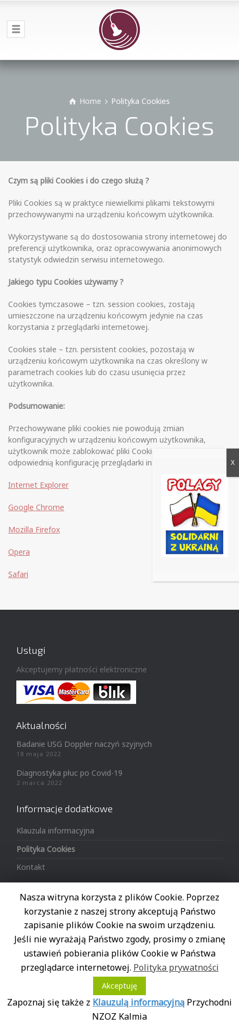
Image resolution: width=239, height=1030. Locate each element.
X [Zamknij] (233, 462)
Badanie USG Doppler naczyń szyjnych (84, 744)
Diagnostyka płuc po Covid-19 (69, 773)
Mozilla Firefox (34, 529)
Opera (19, 552)
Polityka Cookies (45, 849)
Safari (18, 574)
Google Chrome (36, 507)
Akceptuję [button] (119, 985)
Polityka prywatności (176, 967)
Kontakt (30, 867)
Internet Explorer (38, 485)
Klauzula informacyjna (55, 830)
